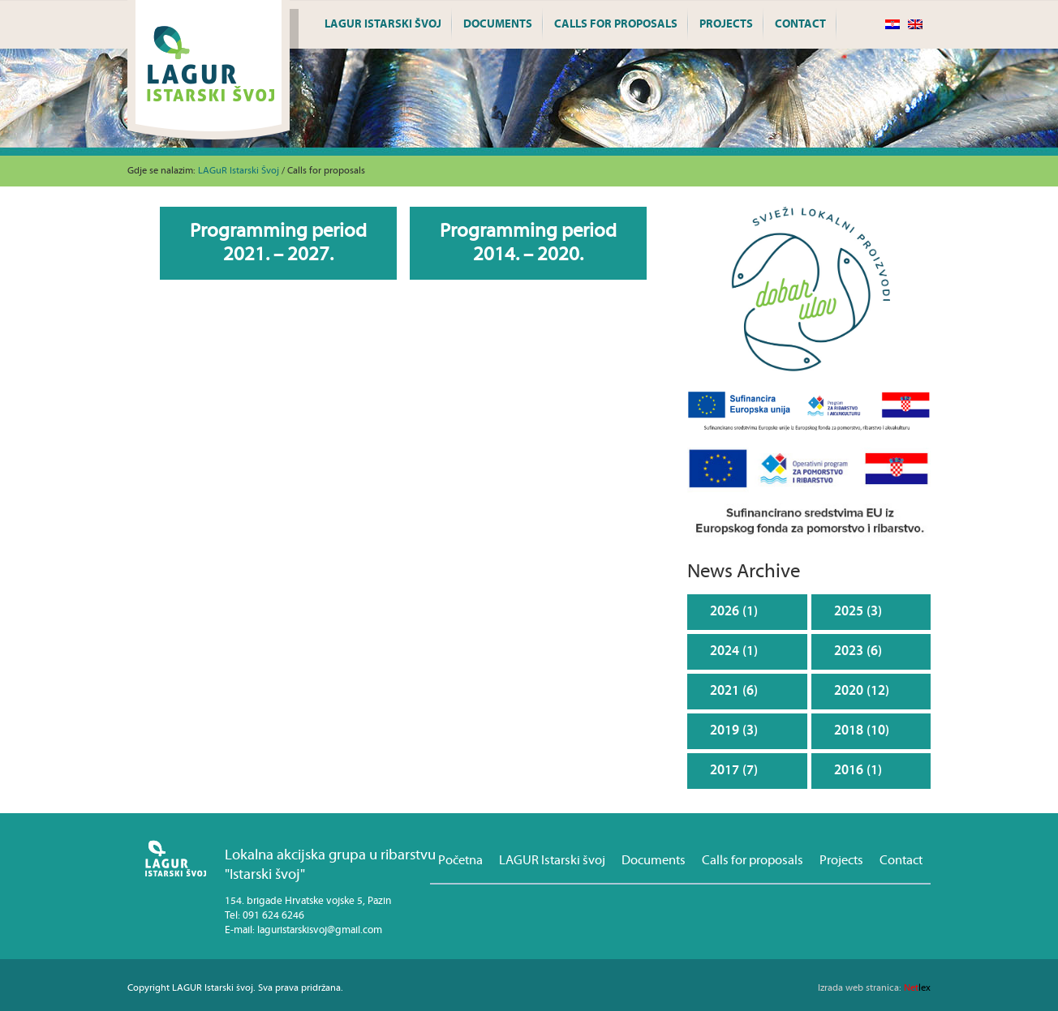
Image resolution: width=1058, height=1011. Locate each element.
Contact (800, 24)
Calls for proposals (615, 24)
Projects (726, 24)
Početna (460, 860)
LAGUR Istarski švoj (383, 24)
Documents (497, 24)
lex (874, 988)
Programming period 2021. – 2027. (278, 243)
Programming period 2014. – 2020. (528, 243)
